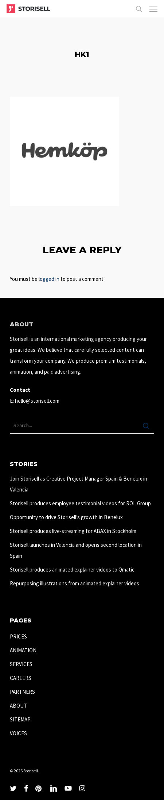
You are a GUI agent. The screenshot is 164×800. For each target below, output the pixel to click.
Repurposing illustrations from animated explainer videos (74, 583)
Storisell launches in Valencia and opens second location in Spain (76, 550)
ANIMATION (23, 650)
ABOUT (18, 705)
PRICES (18, 636)
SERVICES (21, 664)
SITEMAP (20, 719)
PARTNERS (22, 691)
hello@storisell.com (37, 400)
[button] (153, 8)
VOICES (18, 733)
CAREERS (20, 677)
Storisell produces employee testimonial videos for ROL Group (80, 503)
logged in (49, 278)
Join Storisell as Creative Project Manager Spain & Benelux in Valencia (78, 484)
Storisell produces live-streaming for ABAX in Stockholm (73, 531)
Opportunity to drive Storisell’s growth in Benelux (66, 517)
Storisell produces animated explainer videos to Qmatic (72, 569)
